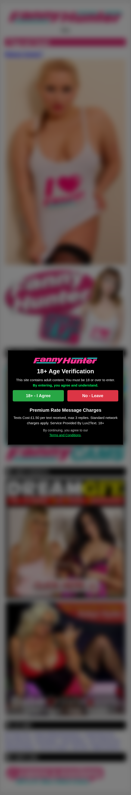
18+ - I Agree (38, 395)
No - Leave (92, 395)
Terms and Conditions (65, 435)
